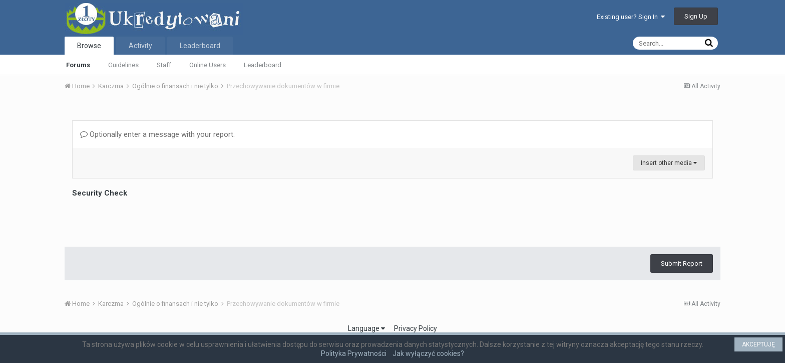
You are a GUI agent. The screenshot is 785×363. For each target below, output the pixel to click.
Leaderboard (262, 65)
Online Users (207, 65)
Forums (78, 65)
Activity (140, 46)
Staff (164, 65)
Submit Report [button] (681, 263)
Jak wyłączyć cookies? (428, 353)
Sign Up (695, 16)
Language (366, 328)
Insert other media (669, 162)
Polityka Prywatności (353, 353)
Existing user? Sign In (631, 17)
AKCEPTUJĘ (758, 344)
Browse (89, 46)
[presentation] (148, 219)
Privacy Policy (415, 328)
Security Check (99, 193)
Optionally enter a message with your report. (157, 134)
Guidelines (123, 65)
